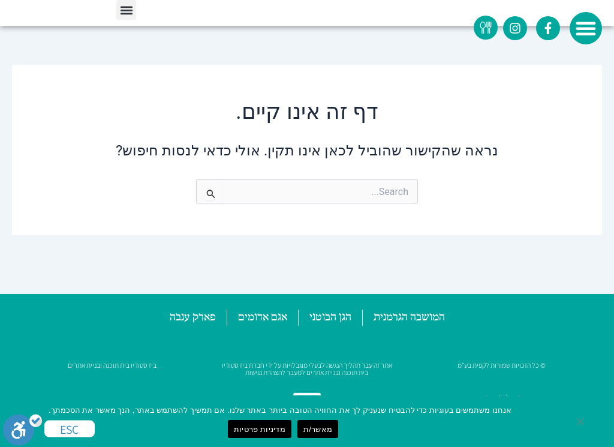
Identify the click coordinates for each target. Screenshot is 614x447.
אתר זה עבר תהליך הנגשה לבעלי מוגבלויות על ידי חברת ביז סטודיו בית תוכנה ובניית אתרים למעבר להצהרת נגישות (307, 369)
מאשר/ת (317, 429)
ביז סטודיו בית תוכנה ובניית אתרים (112, 365)
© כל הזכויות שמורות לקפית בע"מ (502, 365)
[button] (586, 28)
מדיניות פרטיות (259, 429)
